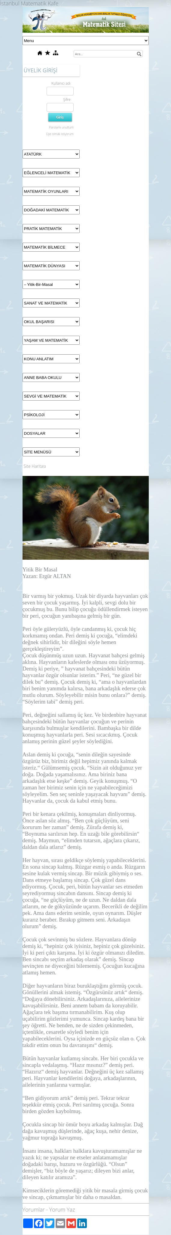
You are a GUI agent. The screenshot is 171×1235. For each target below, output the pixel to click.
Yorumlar (34, 1209)
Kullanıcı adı (60, 83)
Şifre (66, 99)
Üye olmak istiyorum (59, 134)
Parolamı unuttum (61, 127)
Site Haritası (35, 466)
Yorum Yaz (62, 1209)
